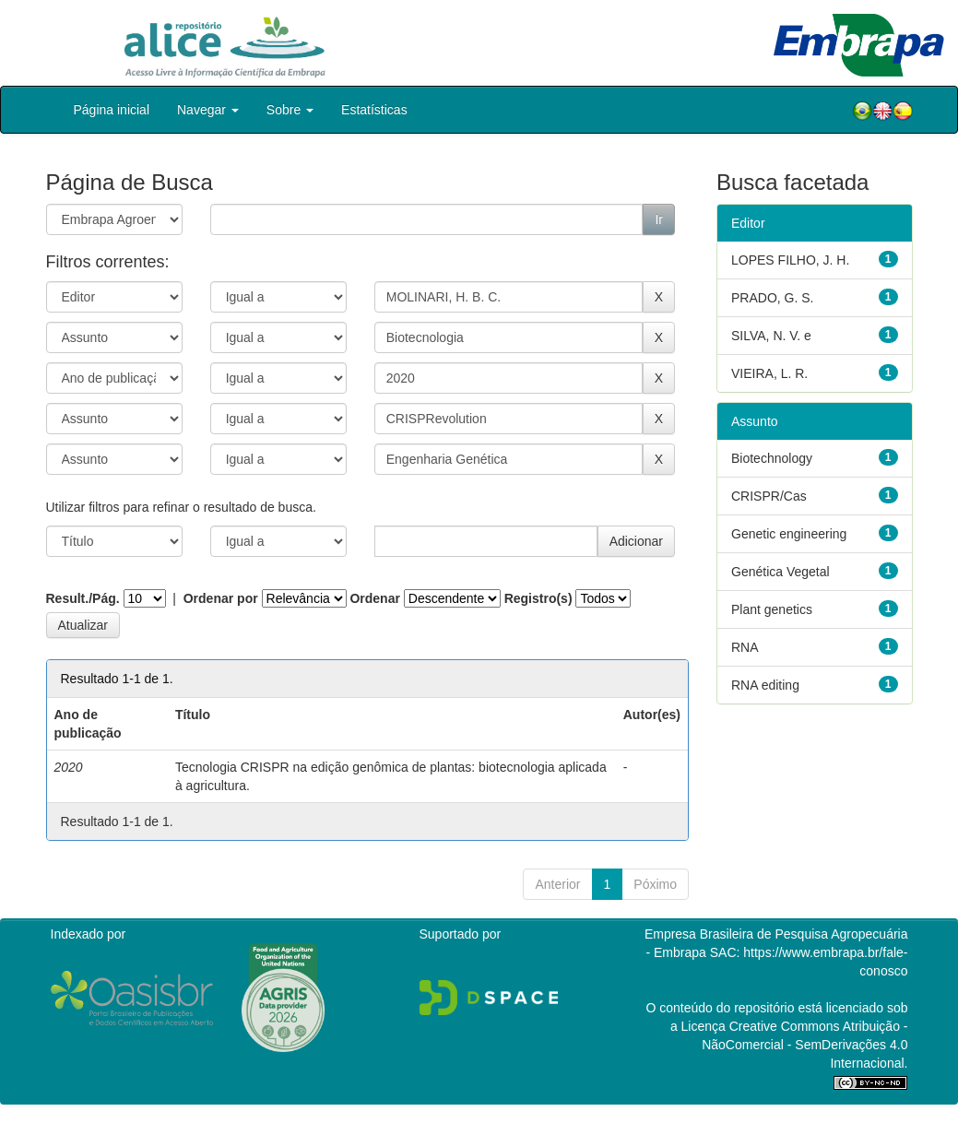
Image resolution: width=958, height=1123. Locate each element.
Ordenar (374, 598)
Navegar (208, 109)
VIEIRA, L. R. (769, 373)
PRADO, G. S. (772, 297)
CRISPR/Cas (769, 496)
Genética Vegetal (780, 571)
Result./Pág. (83, 598)
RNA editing (765, 685)
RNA (745, 647)
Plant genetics (771, 609)
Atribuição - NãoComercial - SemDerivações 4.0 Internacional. (804, 1044)
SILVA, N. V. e (771, 335)
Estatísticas (374, 109)
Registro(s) (538, 598)
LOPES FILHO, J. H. (790, 260)
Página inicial (112, 109)
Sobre (289, 109)
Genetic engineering (788, 533)
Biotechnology (771, 458)
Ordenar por (220, 598)
